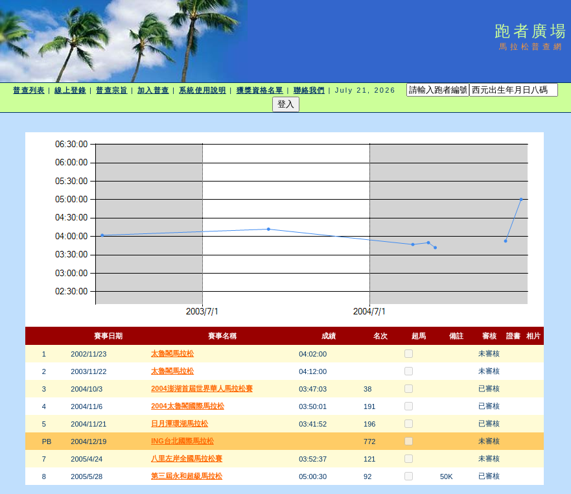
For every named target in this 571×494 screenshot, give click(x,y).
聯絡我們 (309, 90)
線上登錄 (70, 90)
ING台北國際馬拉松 (182, 441)
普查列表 (28, 90)
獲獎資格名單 (260, 90)
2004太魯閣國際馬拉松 (187, 406)
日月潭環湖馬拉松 (179, 423)
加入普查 (153, 90)
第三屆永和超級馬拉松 (186, 476)
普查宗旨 (111, 90)
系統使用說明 (202, 90)
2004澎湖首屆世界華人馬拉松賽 (201, 388)
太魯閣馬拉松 (172, 353)
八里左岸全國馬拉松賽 (186, 458)
